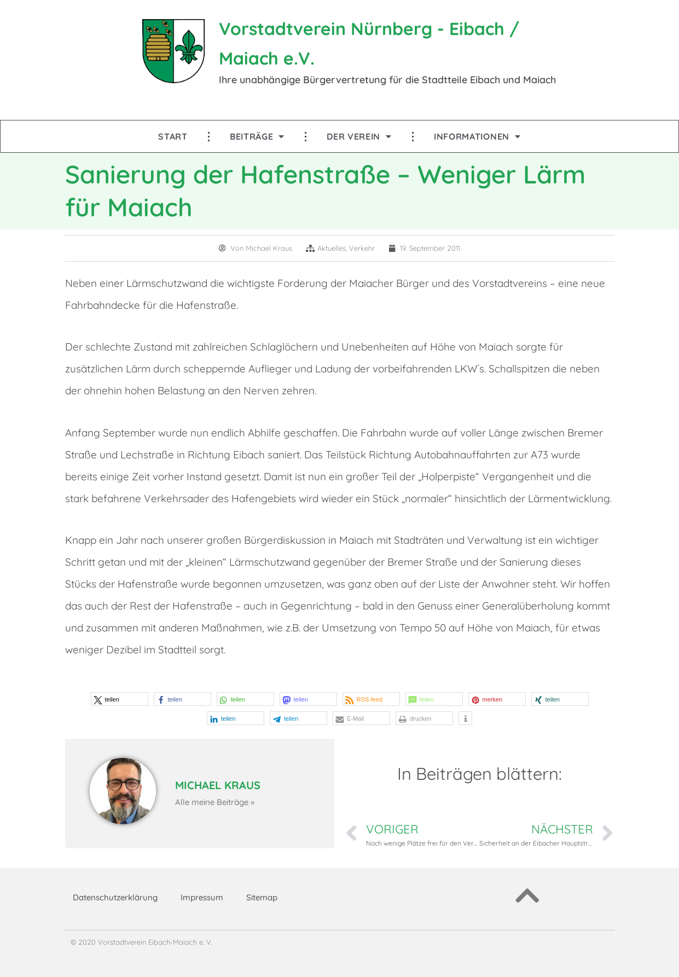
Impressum (202, 897)
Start (173, 136)
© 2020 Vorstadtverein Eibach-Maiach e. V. (141, 942)
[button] (119, 699)
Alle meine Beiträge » (214, 802)
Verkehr (362, 248)
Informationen (477, 136)
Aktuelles (331, 248)
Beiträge (257, 136)
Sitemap (261, 897)
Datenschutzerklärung (115, 897)
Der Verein (359, 136)
